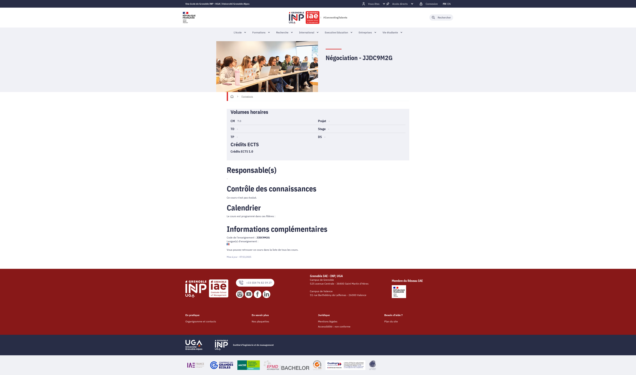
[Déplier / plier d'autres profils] (374, 4)
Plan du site (391, 321)
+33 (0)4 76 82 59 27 (255, 282)
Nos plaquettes (260, 321)
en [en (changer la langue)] (449, 3)
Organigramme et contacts (200, 321)
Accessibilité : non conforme (334, 326)
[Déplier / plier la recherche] (441, 17)
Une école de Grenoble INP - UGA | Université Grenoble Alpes (217, 3)
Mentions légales (327, 321)
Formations (247, 96)
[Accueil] (232, 96)
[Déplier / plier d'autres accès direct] (400, 4)
